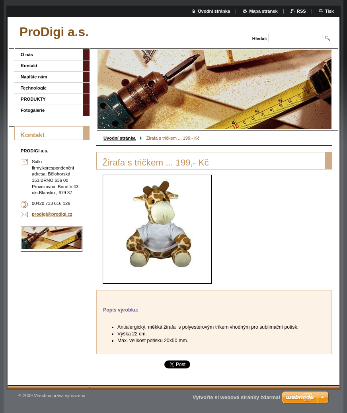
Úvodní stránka (119, 138)
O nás (27, 54)
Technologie (34, 88)
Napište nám (34, 76)
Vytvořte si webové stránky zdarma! (237, 397)
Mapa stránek (263, 11)
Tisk (329, 11)
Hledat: (259, 38)
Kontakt (29, 65)
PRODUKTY (33, 99)
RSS (301, 11)
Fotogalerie (33, 110)
